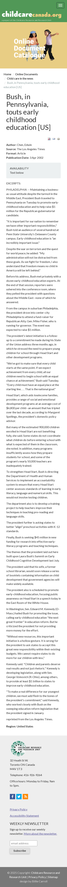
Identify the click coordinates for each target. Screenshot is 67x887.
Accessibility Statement (24, 815)
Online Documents (26, 74)
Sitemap (53, 877)
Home (7, 74)
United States (25, 726)
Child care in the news (20, 78)
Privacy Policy (18, 809)
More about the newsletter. (40, 833)
